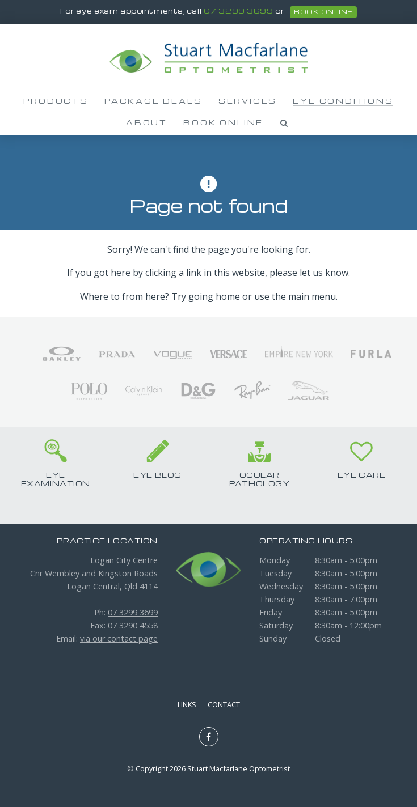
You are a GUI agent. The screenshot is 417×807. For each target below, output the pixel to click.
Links (187, 704)
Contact (224, 704)
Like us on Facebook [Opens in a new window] (208, 736)
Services (247, 100)
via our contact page (119, 638)
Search (284, 123)
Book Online (223, 122)
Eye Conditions (343, 100)
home (228, 296)
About (146, 122)
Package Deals (153, 100)
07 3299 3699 (238, 11)
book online (323, 12)
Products (55, 100)
